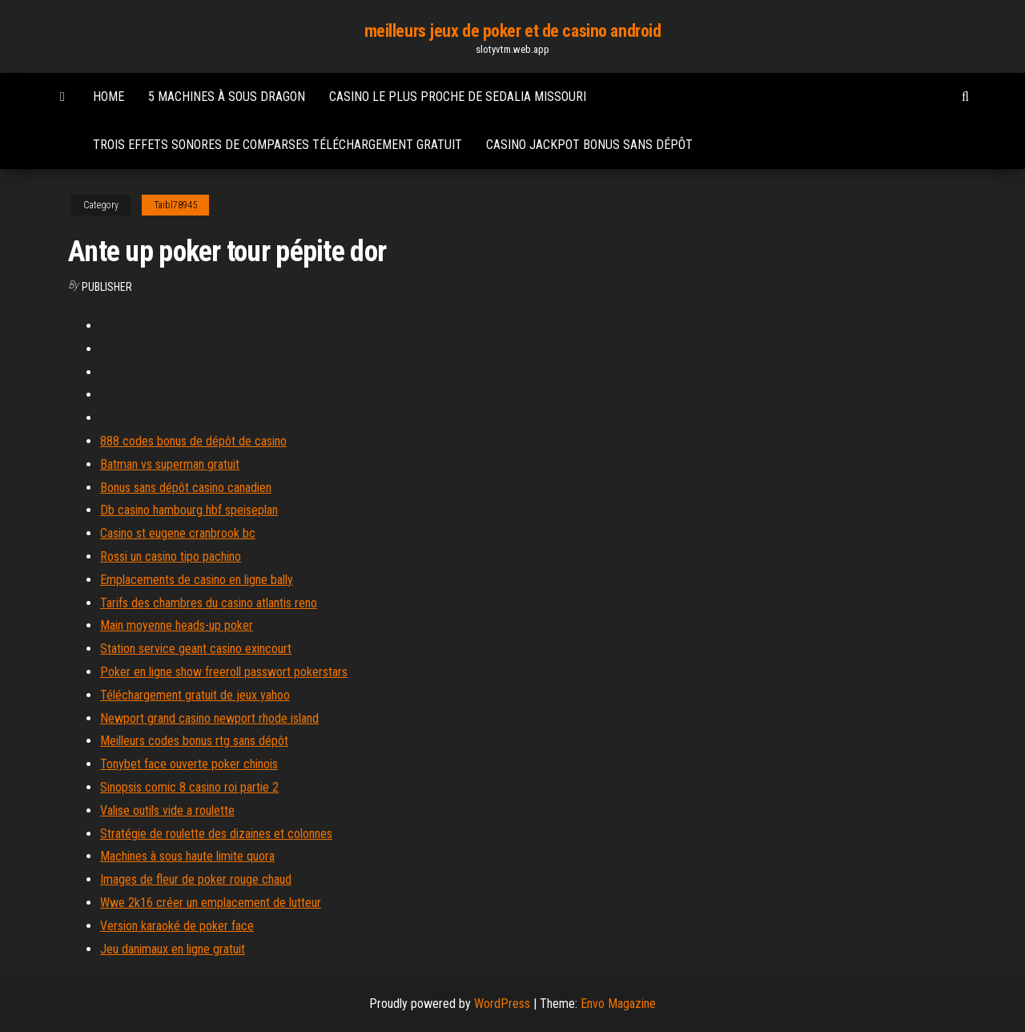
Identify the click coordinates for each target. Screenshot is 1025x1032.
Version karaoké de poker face (177, 925)
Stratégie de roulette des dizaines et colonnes (216, 833)
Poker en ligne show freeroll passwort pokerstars (224, 671)
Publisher (107, 286)
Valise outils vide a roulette (167, 810)
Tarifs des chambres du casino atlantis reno (208, 603)
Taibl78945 (175, 205)
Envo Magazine (618, 1003)
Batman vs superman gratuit (169, 464)
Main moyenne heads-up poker (176, 625)
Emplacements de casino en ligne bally (196, 579)
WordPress (502, 1003)
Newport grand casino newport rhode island (209, 718)
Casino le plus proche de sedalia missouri (457, 96)
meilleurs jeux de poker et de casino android (512, 31)
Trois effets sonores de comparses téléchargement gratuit (277, 144)
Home (108, 96)
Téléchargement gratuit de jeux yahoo (195, 695)
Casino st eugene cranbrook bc (177, 533)
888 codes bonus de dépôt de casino (193, 441)
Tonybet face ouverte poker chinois (189, 764)
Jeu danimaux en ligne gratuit (172, 949)
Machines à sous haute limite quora (187, 856)
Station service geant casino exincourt (195, 648)
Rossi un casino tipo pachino (170, 556)
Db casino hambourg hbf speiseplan (189, 510)
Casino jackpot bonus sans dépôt (589, 144)
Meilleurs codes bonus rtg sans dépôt (194, 740)
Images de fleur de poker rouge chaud (195, 879)
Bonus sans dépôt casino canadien (185, 487)
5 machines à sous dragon (226, 96)
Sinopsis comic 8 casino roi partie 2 (189, 787)
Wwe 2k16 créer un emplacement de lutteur (210, 902)
